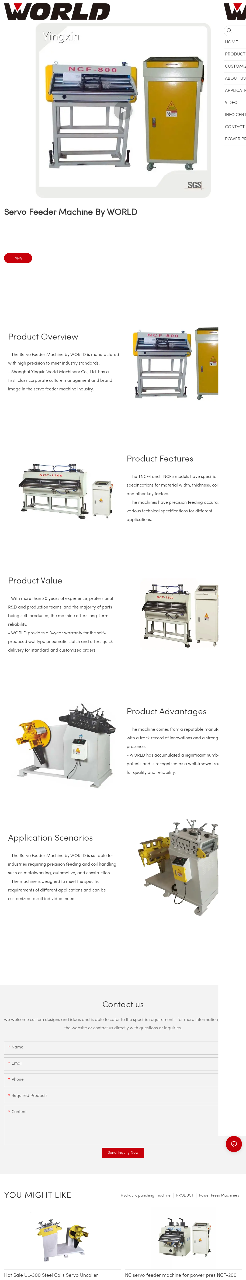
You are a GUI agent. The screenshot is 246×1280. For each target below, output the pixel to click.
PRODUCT (184, 1196)
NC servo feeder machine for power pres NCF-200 (181, 1275)
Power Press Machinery (219, 1196)
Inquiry (18, 258)
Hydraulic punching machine (146, 1196)
